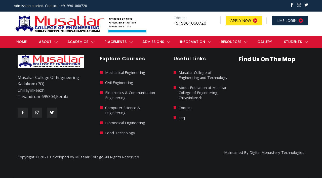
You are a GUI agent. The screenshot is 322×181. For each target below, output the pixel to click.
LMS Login (290, 20)
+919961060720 (190, 23)
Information (192, 41)
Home (21, 41)
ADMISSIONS (153, 41)
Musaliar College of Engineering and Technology (203, 75)
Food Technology (120, 132)
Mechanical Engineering (125, 72)
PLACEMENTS (115, 41)
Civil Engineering (119, 82)
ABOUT (45, 41)
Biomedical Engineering (125, 122)
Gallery (264, 41)
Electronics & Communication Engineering (130, 95)
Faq (182, 117)
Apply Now (243, 20)
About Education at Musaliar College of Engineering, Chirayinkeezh (203, 92)
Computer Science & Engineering (122, 110)
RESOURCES (231, 41)
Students (293, 41)
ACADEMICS (77, 41)
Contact (185, 107)
